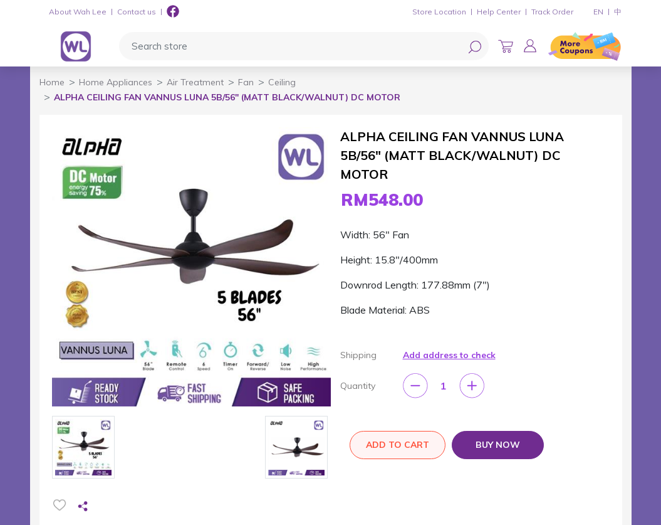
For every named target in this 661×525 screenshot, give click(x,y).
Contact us (136, 11)
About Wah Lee (78, 11)
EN (598, 11)
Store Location (439, 11)
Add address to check (449, 355)
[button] (530, 45)
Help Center (499, 11)
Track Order (552, 11)
